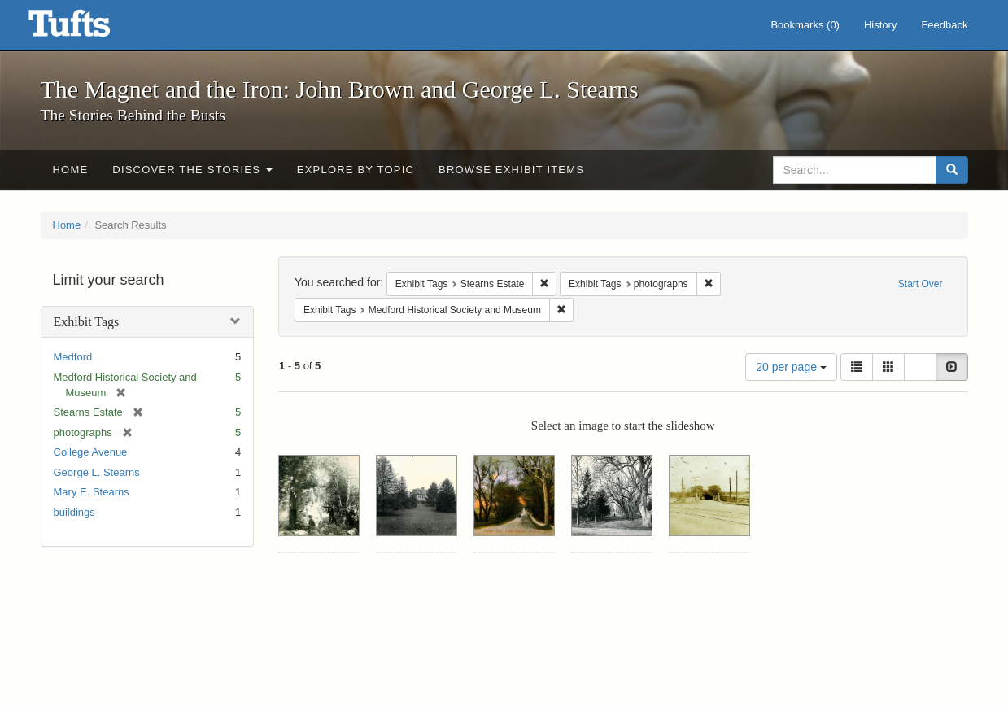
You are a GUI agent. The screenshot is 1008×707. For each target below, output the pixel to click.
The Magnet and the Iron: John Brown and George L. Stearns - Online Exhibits (89, 28)
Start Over (920, 284)
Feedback (944, 25)
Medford (73, 357)
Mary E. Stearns (91, 492)
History (880, 25)
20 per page (791, 366)
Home (71, 170)
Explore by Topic (355, 170)
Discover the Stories (192, 170)
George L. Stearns (97, 472)
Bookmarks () (805, 25)
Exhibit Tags (87, 322)
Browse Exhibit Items (511, 170)
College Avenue (91, 452)
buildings (74, 512)
